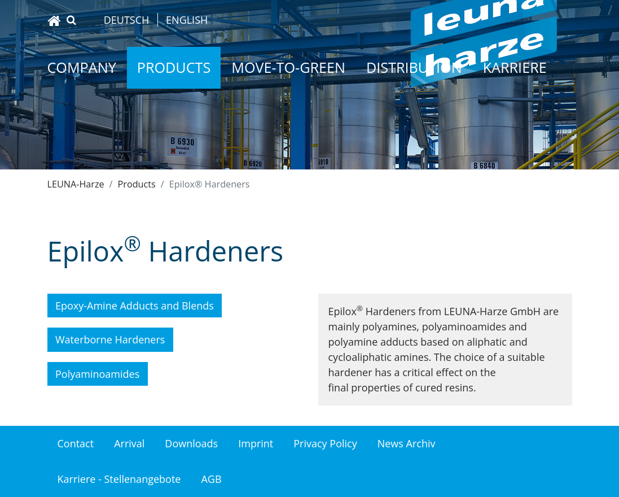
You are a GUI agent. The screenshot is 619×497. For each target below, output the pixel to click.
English (187, 20)
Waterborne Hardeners (110, 339)
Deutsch (127, 20)
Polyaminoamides (97, 374)
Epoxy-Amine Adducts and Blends (134, 305)
